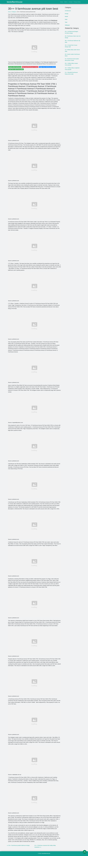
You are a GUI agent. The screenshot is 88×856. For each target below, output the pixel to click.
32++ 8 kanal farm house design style (71, 45)
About (61, 2)
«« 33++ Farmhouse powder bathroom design (18, 845)
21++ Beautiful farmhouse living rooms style (71, 73)
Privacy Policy (77, 2)
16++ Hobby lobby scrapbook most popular (72, 68)
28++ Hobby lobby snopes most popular (71, 64)
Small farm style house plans (16, 69)
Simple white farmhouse (15, 67)
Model (66, 16)
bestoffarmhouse (14, 2)
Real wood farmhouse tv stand (30, 67)
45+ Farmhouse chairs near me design (72, 36)
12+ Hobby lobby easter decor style (72, 50)
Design (66, 13)
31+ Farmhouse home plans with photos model (72, 59)
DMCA (65, 2)
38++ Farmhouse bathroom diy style (72, 41)
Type (66, 22)
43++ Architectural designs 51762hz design (71, 32)
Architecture (68, 10)
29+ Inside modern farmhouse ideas (72, 55)
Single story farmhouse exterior (47, 67)
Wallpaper (67, 25)
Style (66, 19)
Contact (70, 2)
